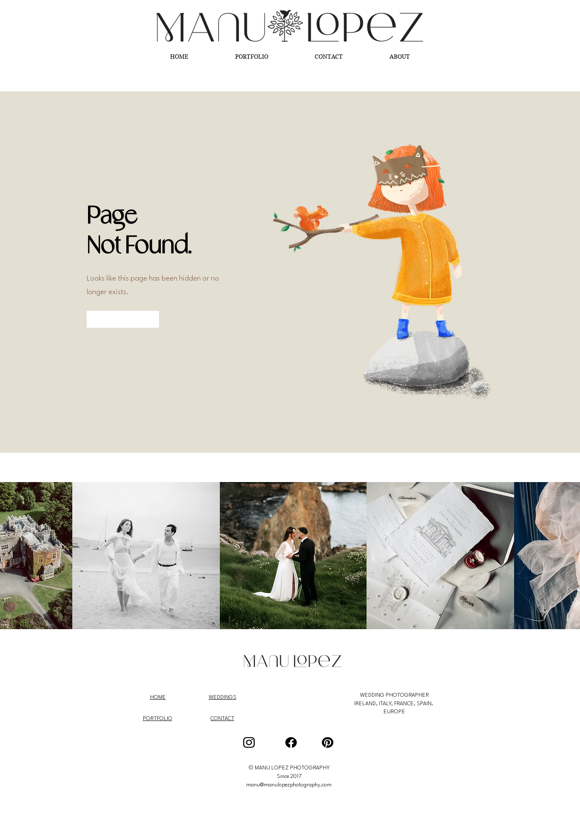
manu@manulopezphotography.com (289, 785)
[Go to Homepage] (123, 319)
